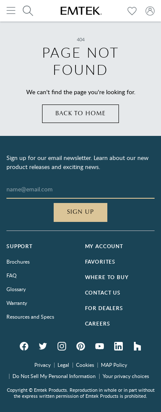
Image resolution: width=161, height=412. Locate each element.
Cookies (85, 364)
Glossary (16, 289)
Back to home (80, 113)
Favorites (100, 261)
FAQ (11, 275)
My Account (104, 246)
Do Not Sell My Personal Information (54, 375)
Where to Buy (107, 277)
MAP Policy (114, 364)
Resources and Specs (30, 316)
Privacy (42, 364)
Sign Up (80, 212)
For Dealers (104, 308)
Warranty (16, 302)
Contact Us (103, 292)
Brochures (18, 261)
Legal (63, 364)
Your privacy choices (126, 375)
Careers (97, 323)
